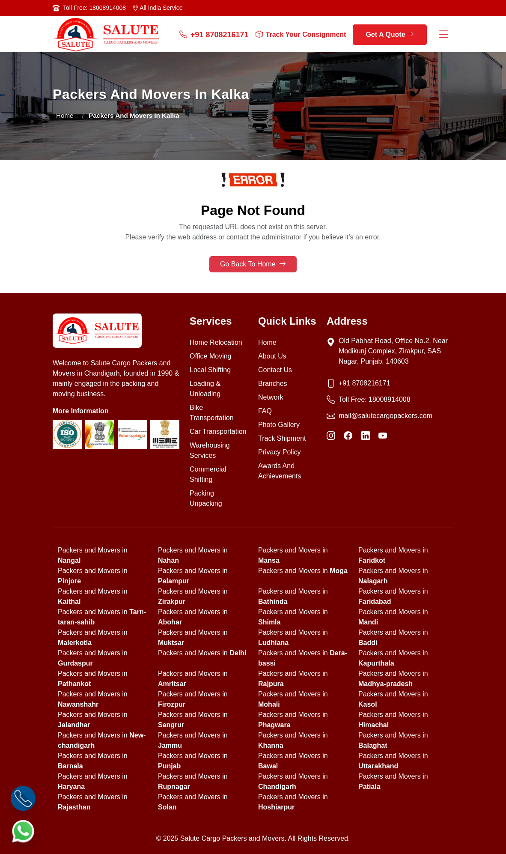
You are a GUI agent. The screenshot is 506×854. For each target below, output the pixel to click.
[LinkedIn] (365, 435)
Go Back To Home (253, 264)
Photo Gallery (279, 424)
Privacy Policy (279, 452)
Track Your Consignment (301, 35)
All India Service (157, 7)
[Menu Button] (443, 35)
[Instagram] (331, 435)
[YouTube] (382, 435)
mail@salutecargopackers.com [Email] (385, 415)
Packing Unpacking (206, 498)
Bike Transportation (212, 412)
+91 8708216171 (214, 35)
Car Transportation (218, 431)
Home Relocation (216, 342)
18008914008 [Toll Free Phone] (390, 399)
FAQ (265, 411)
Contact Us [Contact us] (275, 369)
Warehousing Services (210, 450)
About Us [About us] (272, 356)
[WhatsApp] (23, 831)
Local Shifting (210, 369)
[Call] (23, 798)
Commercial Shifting (208, 474)
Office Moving (211, 356)
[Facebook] (348, 435)
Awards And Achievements (279, 471)
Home (65, 115)
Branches (272, 383)
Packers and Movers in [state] (303, 570)
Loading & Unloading (205, 388)
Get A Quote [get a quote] (390, 34)
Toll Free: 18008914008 (94, 7)
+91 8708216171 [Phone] (364, 383)
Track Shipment (282, 438)
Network (270, 397)
